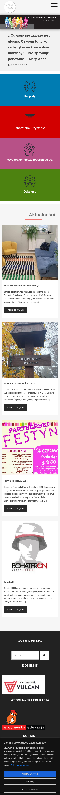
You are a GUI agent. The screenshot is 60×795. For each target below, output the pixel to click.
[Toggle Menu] (54, 5)
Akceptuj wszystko (30, 774)
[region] (30, 766)
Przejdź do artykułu (15, 310)
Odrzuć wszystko (30, 789)
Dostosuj (30, 781)
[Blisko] (58, 739)
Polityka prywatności (20, 765)
